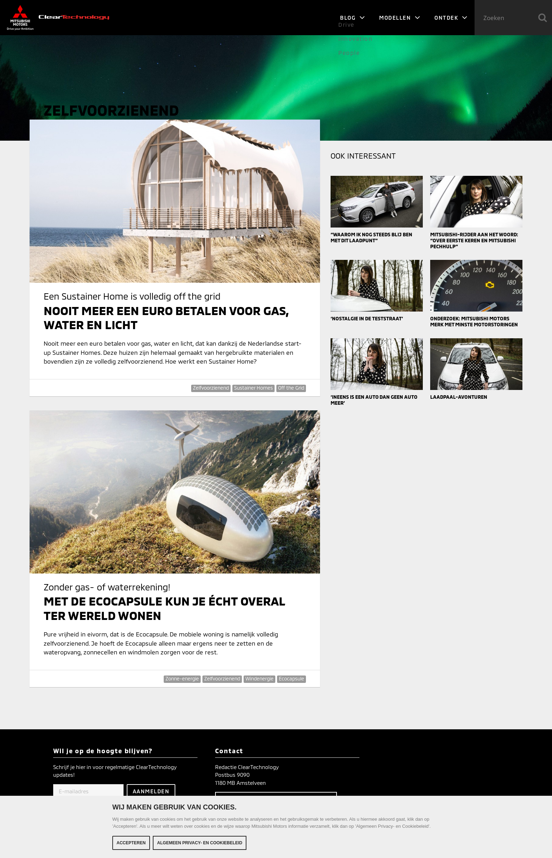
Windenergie (259, 678)
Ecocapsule (291, 678)
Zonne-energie (182, 678)
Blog (352, 17)
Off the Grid (291, 388)
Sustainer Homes (253, 388)
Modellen (399, 17)
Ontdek (451, 17)
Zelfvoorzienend (211, 388)
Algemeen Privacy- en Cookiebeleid (199, 844)
